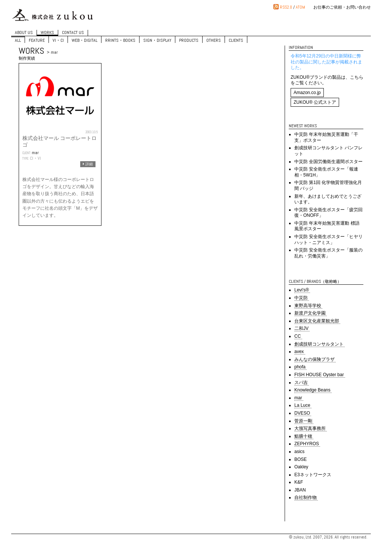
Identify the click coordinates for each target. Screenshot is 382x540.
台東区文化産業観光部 (317, 321)
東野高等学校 (308, 305)
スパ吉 (301, 382)
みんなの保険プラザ (315, 359)
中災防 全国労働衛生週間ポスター (328, 161)
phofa (300, 366)
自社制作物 (306, 497)
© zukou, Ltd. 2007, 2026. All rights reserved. (328, 537)
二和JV (302, 328)
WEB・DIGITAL (84, 40)
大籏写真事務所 (310, 428)
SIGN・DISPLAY (157, 40)
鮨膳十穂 (303, 436)
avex (299, 351)
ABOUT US (24, 32)
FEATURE (37, 40)
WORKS (47, 32)
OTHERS (213, 40)
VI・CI (58, 40)
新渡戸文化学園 (310, 313)
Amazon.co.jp (307, 92)
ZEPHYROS (307, 443)
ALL (18, 40)
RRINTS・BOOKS (120, 40)
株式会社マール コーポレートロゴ (59, 141)
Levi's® (302, 290)
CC (298, 336)
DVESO (302, 413)
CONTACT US (73, 32)
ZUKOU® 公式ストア (315, 102)
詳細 (88, 164)
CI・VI (35, 158)
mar (35, 153)
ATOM (300, 7)
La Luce (302, 405)
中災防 (301, 297)
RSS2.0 (286, 7)
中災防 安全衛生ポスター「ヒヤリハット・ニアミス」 (328, 239)
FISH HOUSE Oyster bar (319, 374)
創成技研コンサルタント (319, 344)
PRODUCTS (188, 40)
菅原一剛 (303, 421)
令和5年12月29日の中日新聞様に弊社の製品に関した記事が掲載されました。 (326, 61)
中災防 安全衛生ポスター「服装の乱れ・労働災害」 (328, 253)
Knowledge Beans (313, 390)
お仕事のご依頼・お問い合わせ (342, 7)
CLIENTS (236, 40)
